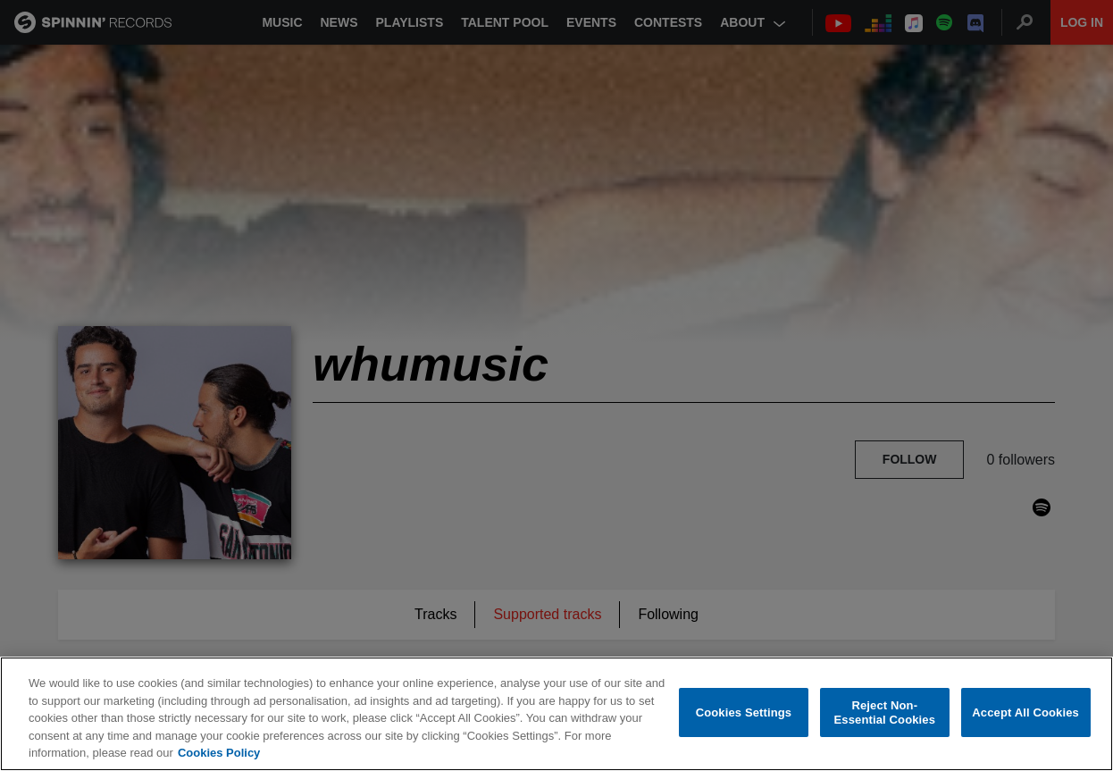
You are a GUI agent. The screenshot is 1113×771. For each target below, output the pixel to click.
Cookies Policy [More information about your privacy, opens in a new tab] (219, 752)
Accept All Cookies (1025, 712)
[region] (556, 714)
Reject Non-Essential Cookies (884, 712)
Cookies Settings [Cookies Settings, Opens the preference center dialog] (744, 712)
